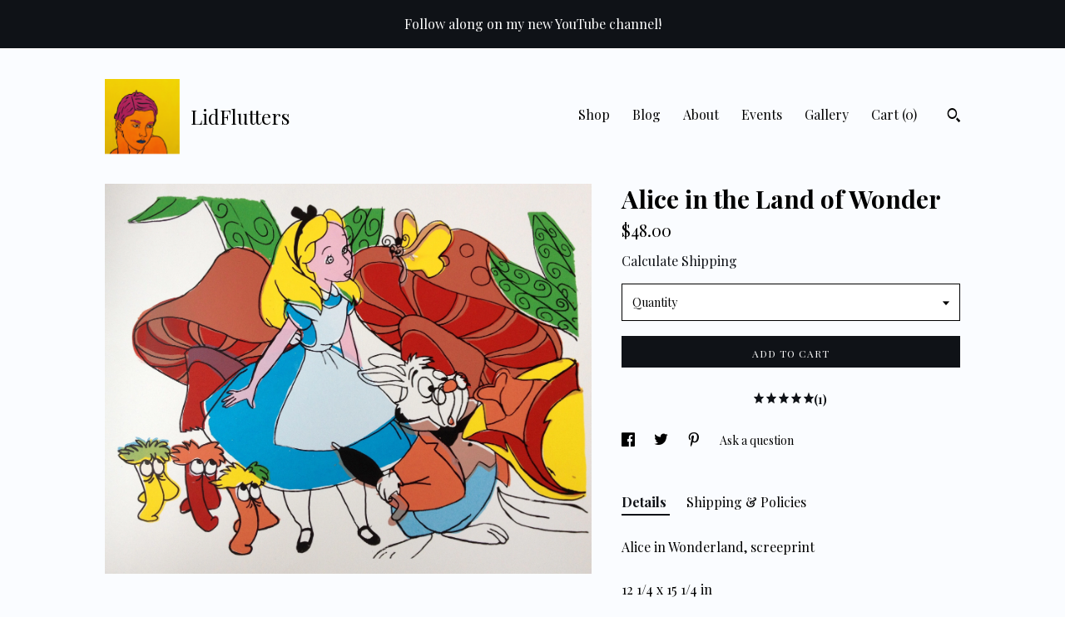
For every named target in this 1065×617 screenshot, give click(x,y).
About (701, 114)
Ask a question (757, 440)
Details (646, 502)
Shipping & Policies (746, 502)
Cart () (894, 114)
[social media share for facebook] (629, 440)
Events (761, 114)
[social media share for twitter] (662, 440)
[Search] (954, 117)
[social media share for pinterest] (695, 440)
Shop (594, 114)
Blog (646, 114)
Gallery (827, 114)
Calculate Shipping (679, 260)
